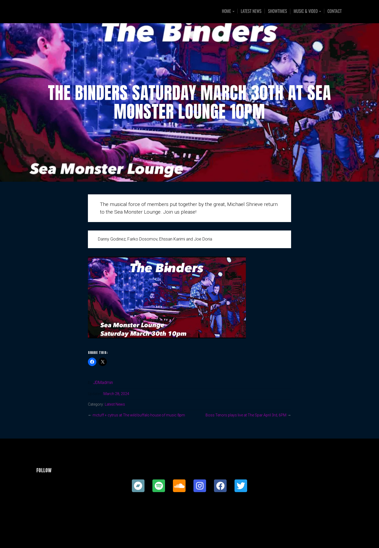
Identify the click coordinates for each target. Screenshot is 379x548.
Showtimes (277, 11)
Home (226, 11)
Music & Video (305, 11)
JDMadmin (103, 382)
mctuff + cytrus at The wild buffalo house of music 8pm (140, 415)
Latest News (251, 11)
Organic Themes (200, 536)
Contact (334, 11)
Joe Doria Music (75, 11)
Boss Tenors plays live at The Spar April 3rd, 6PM (244, 415)
